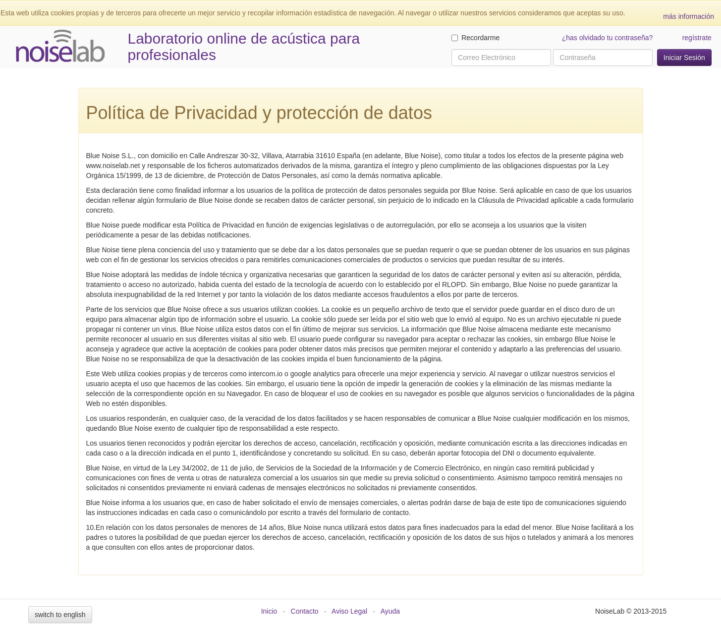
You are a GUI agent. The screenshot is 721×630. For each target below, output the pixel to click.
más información (688, 16)
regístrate (697, 38)
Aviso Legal (349, 611)
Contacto (305, 611)
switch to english (60, 615)
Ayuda (390, 611)
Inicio (269, 611)
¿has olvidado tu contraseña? (607, 38)
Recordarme (475, 38)
